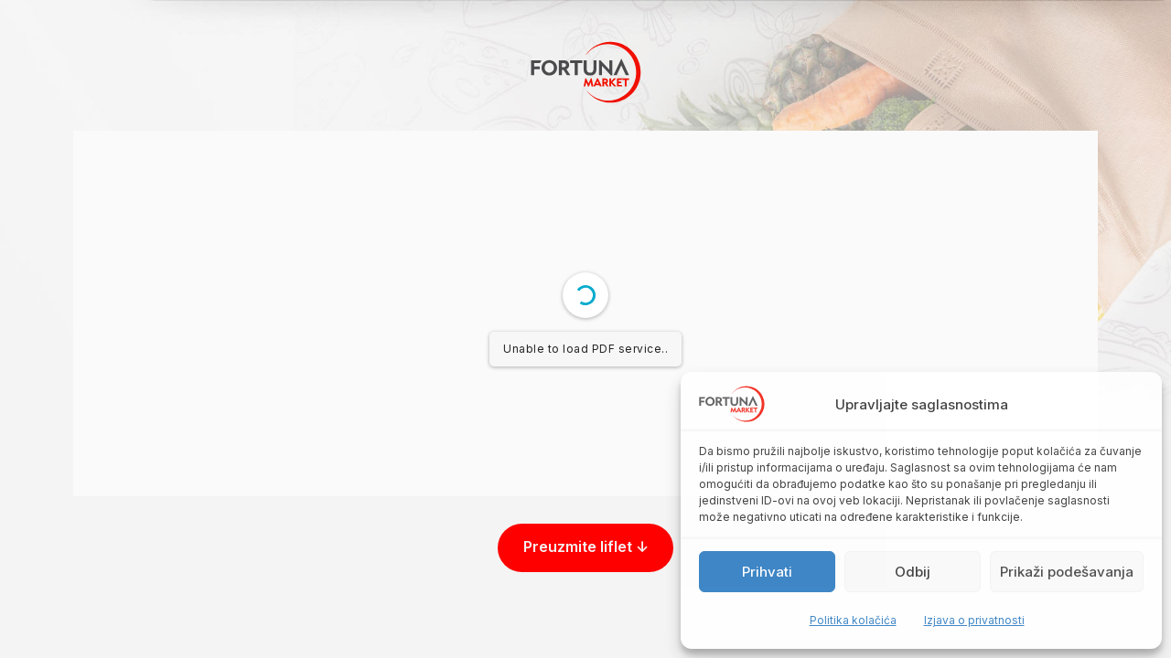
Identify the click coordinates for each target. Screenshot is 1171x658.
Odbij (912, 571)
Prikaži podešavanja (1066, 571)
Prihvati (767, 571)
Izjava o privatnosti (974, 620)
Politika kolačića (853, 620)
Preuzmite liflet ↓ (586, 547)
